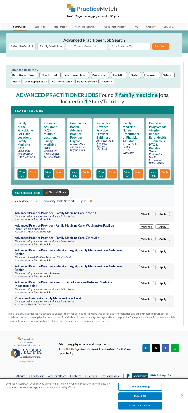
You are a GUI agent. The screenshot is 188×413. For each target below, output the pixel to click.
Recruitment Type (23, 75)
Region (106, 81)
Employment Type (74, 75)
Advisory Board (57, 376)
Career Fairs (40, 26)
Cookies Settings (140, 388)
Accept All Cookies (140, 407)
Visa (15, 81)
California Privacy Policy (92, 379)
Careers (92, 376)
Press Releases (110, 376)
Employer (150, 75)
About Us (22, 376)
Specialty (118, 75)
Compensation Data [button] (114, 26)
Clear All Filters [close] (55, 192)
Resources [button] (59, 26)
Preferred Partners (42, 379)
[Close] (182, 397)
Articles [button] (150, 26)
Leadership (37, 376)
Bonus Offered (86, 81)
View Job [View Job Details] (22, 173)
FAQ (135, 26)
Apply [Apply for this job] (33, 172)
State (134, 75)
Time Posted (49, 75)
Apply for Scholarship (85, 26)
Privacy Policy (66, 379)
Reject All (140, 397)
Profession (99, 75)
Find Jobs (161, 46)
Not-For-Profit (61, 81)
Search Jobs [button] (19, 26)
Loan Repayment (35, 81)
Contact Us (169, 26)
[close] (25, 201)
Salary (167, 75)
